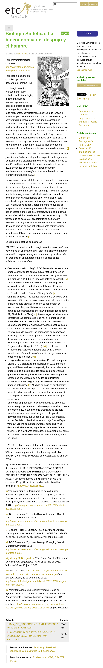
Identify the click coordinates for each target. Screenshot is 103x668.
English (83, 4)
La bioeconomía (46, 651)
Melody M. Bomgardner (22, 558)
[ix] (29, 385)
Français (93, 4)
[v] (54, 293)
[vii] (45, 346)
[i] (68, 148)
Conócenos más (84, 70)
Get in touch (85, 125)
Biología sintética (28, 651)
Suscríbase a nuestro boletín (88, 85)
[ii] (35, 175)
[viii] (34, 356)
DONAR (87, 33)
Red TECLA (85, 145)
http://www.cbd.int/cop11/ (30, 486)
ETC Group (22, 53)
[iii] (29, 236)
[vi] (35, 314)
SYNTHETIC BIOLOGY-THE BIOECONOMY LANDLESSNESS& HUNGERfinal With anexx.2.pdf (31, 636)
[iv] (66, 279)
